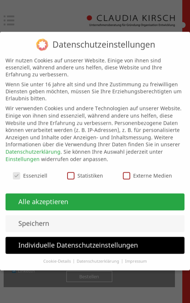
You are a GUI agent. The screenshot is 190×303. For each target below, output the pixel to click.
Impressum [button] (136, 254)
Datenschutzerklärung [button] (98, 254)
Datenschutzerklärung (33, 145)
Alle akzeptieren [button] (43, 195)
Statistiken (85, 169)
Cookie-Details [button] (57, 254)
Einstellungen (23, 152)
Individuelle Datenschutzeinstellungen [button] (78, 238)
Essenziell (30, 169)
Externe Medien (147, 169)
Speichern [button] (33, 216)
